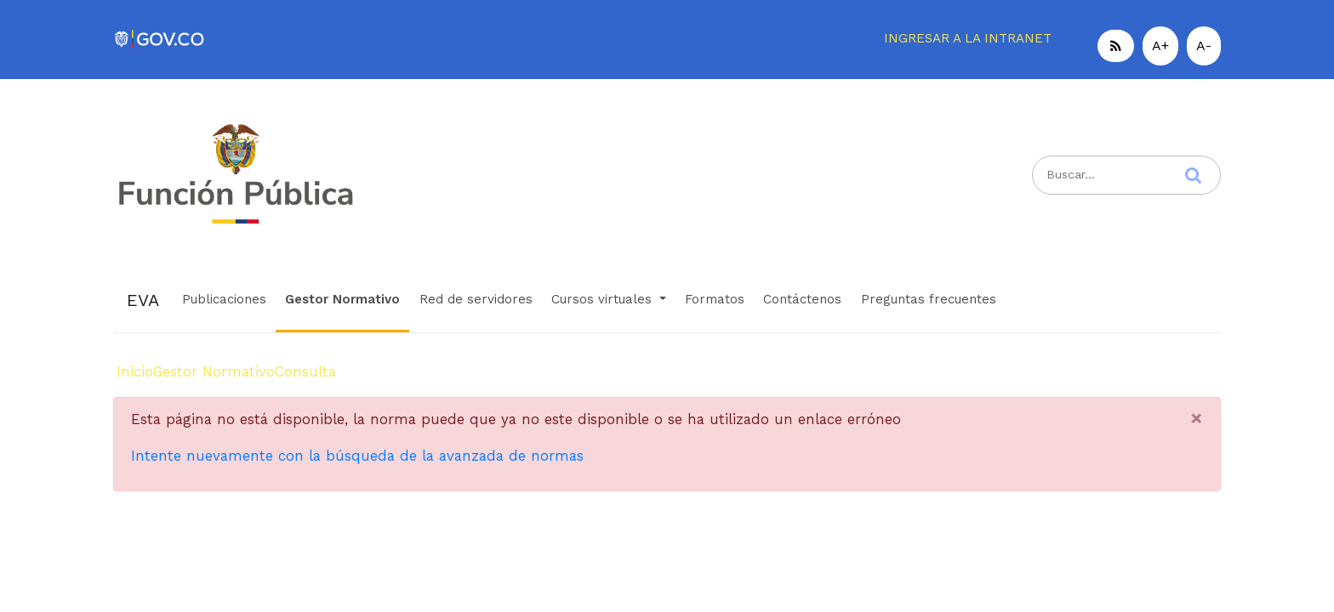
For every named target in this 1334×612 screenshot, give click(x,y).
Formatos (714, 299)
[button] (1115, 46)
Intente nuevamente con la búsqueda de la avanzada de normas (357, 455)
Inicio (135, 371)
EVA (143, 300)
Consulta (305, 371)
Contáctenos (802, 299)
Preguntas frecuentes (928, 299)
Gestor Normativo (342, 299)
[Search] (1126, 175)
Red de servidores (476, 299)
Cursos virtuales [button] (603, 299)
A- (1203, 45)
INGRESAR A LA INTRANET (968, 38)
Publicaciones (224, 299)
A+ (1160, 45)
